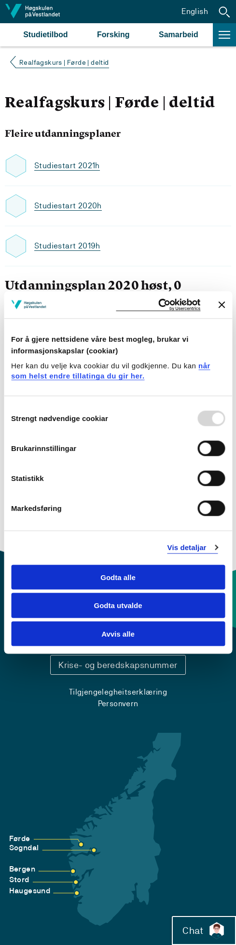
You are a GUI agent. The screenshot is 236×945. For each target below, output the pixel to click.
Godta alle (118, 577)
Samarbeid (178, 34)
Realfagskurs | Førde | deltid (64, 62)
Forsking (113, 34)
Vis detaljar (187, 547)
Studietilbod (45, 34)
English (194, 11)
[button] (224, 11)
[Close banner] (221, 304)
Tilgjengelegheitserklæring (118, 692)
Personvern (118, 703)
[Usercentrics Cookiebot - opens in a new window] (158, 304)
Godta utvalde (118, 605)
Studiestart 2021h (67, 165)
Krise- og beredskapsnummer (117, 665)
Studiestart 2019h (67, 245)
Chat (203, 930)
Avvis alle (118, 634)
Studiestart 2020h (68, 205)
